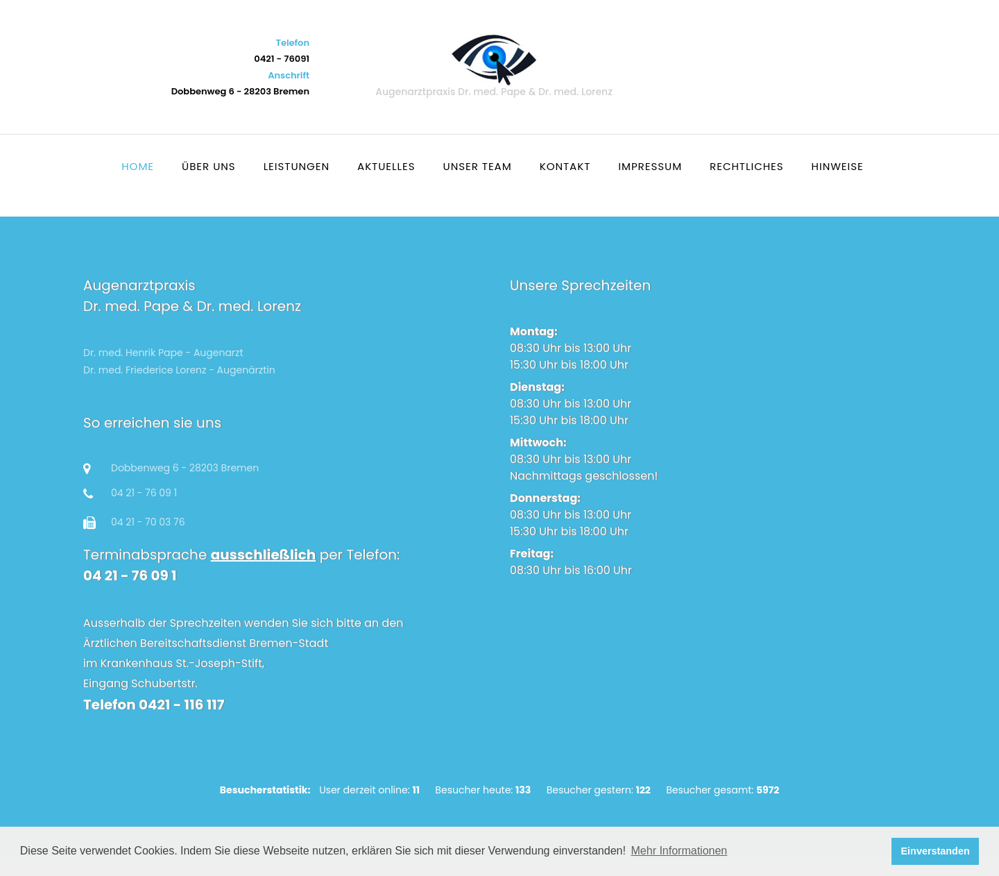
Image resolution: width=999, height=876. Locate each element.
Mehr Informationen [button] (679, 851)
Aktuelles (386, 166)
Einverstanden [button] (935, 851)
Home (137, 166)
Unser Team (477, 166)
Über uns (209, 166)
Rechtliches (747, 166)
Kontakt (565, 166)
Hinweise (838, 166)
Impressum (650, 166)
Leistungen (297, 166)
